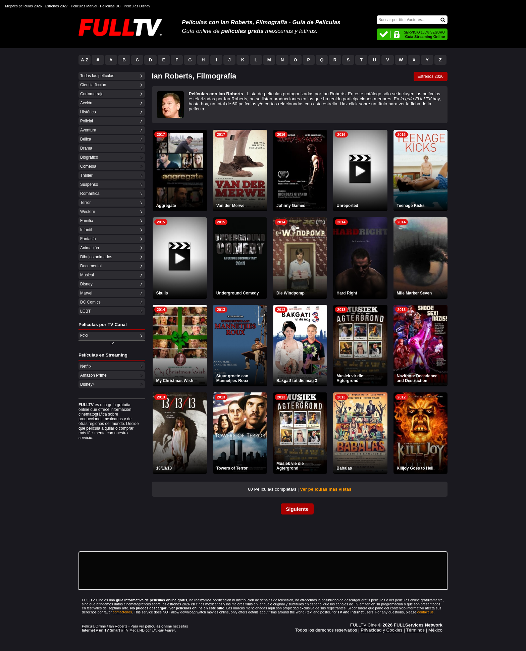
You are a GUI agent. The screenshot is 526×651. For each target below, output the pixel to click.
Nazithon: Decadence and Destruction (417, 378)
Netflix (85, 366)
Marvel (86, 293)
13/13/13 (164, 468)
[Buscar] (412, 19)
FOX (84, 335)
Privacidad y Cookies (381, 630)
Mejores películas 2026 (23, 6)
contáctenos (122, 612)
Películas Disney (137, 6)
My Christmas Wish (174, 380)
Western (87, 211)
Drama (86, 148)
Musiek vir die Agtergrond (349, 378)
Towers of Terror (232, 468)
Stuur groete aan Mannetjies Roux (232, 378)
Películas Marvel (84, 6)
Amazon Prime (93, 375)
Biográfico (89, 157)
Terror (85, 202)
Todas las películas (97, 75)
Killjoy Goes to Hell (415, 468)
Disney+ (87, 384)
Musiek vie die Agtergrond (290, 466)
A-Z (84, 59)
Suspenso (89, 184)
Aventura (88, 130)
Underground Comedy (237, 293)
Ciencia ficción (93, 85)
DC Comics (90, 302)
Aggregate (166, 205)
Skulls (162, 293)
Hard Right (346, 293)
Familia (86, 220)
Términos (415, 630)
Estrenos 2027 (56, 6)
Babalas (344, 468)
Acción (86, 103)
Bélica (85, 139)
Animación (89, 248)
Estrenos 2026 (430, 76)
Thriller (86, 175)
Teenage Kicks (411, 205)
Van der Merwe (230, 205)
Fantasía (88, 238)
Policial (86, 121)
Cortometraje (91, 94)
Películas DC (110, 6)
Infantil (86, 229)
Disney (86, 284)
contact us (425, 612)
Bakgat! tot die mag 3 (296, 380)
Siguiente (297, 509)
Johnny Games (290, 205)
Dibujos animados (96, 257)
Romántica (89, 193)
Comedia (88, 166)
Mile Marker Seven (414, 293)
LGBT (85, 311)
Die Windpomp (290, 293)
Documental (91, 266)
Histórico (88, 112)
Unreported (347, 205)
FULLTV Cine (363, 625)
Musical (87, 275)
